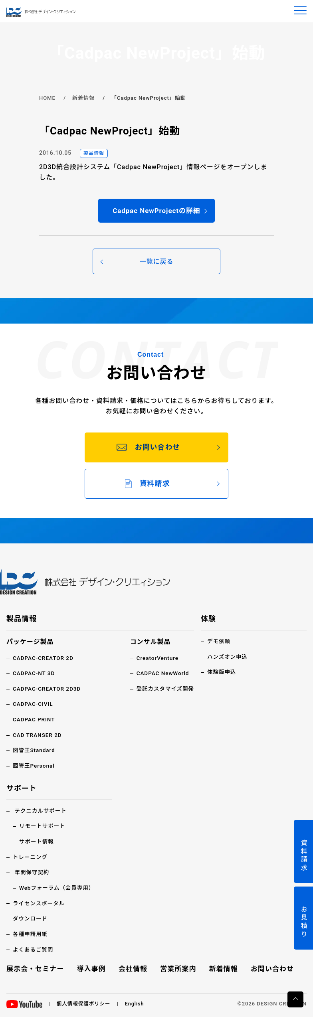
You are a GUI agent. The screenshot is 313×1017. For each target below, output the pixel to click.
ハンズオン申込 (228, 658)
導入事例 (92, 968)
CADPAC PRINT (34, 720)
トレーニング (31, 857)
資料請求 (303, 855)
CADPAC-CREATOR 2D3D (48, 690)
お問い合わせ (271, 968)
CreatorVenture (156, 659)
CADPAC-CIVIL (33, 705)
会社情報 (133, 968)
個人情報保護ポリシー (85, 1003)
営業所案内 (178, 968)
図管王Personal (34, 766)
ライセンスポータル (39, 903)
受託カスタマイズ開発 (164, 690)
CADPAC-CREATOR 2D (44, 659)
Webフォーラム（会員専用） (58, 888)
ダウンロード (31, 918)
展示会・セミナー (36, 968)
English (137, 1003)
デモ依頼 (219, 643)
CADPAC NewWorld (162, 674)
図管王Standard (34, 751)
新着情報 (83, 98)
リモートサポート (43, 826)
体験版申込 (222, 673)
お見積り (303, 922)
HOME (47, 98)
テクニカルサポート (41, 811)
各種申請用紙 (31, 934)
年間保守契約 (32, 872)
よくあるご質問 (34, 949)
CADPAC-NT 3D (34, 674)
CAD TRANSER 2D (38, 736)
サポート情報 (37, 842)
